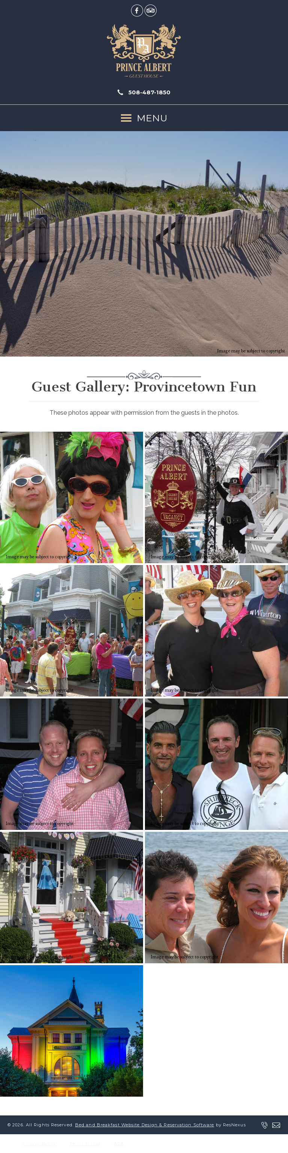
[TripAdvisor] (151, 10)
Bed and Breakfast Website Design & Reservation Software (144, 1124)
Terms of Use (85, 1143)
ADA (119, 1143)
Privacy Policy (39, 1143)
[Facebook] (137, 10)
